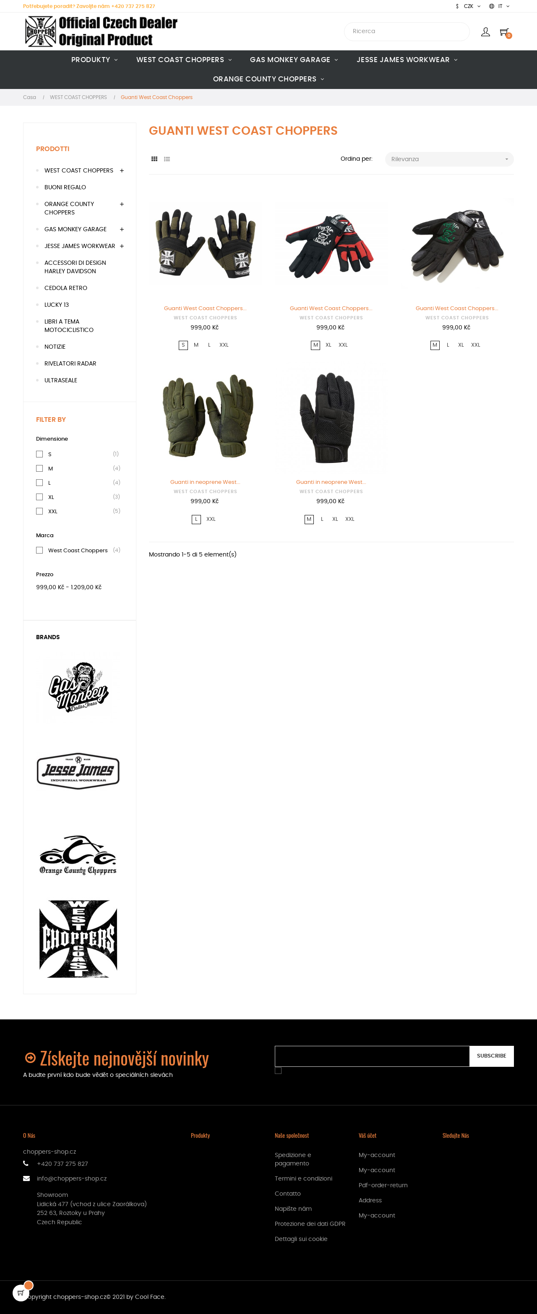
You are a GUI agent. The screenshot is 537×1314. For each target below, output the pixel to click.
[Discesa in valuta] (468, 6)
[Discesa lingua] (499, 6)
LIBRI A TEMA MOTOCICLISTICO (69, 326)
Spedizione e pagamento (293, 1159)
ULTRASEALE (60, 381)
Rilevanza (452, 159)
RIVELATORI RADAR (70, 364)
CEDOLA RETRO (65, 288)
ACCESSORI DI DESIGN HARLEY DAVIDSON (75, 267)
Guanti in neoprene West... (205, 482)
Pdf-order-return (383, 1186)
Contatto (288, 1194)
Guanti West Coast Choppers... (205, 308)
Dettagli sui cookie (301, 1239)
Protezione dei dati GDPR (310, 1224)
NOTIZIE (54, 347)
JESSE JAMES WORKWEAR (79, 246)
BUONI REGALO (65, 188)
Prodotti (52, 149)
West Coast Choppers (78, 550)
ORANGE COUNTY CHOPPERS (69, 208)
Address (370, 1201)
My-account (377, 1155)
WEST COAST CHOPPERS (78, 171)
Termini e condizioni (303, 1179)
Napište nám (293, 1209)
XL (51, 497)
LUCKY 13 (56, 305)
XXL (52, 511)
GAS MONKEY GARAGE (75, 229)
